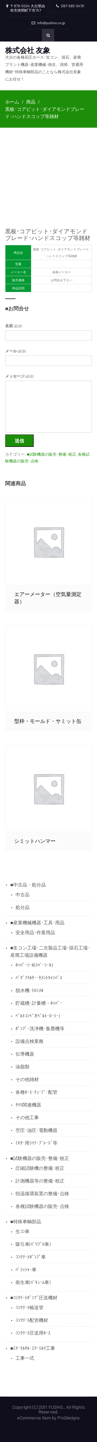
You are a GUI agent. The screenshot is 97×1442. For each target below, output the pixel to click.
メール (15, 350)
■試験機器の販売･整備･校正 (51, 454)
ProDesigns (68, 1417)
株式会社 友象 (27, 50)
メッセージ (19, 376)
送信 (19, 440)
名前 (13, 325)
